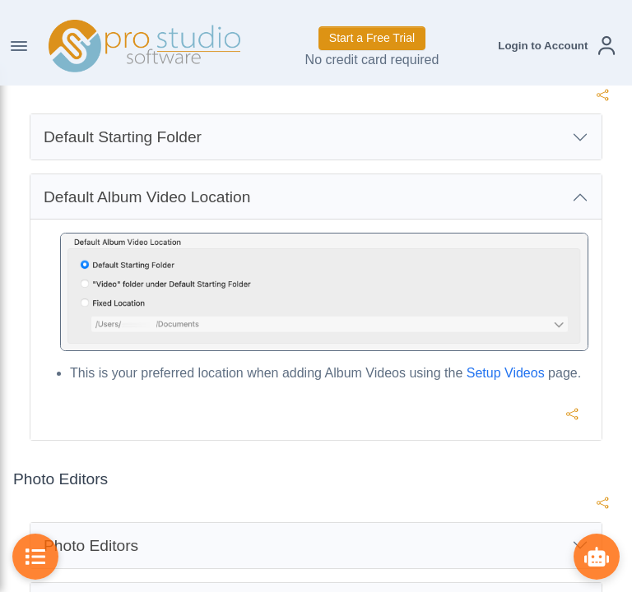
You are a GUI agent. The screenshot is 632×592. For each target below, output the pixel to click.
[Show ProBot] (597, 557)
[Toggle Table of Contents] (35, 557)
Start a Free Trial (372, 37)
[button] (556, 46)
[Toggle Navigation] (18, 46)
